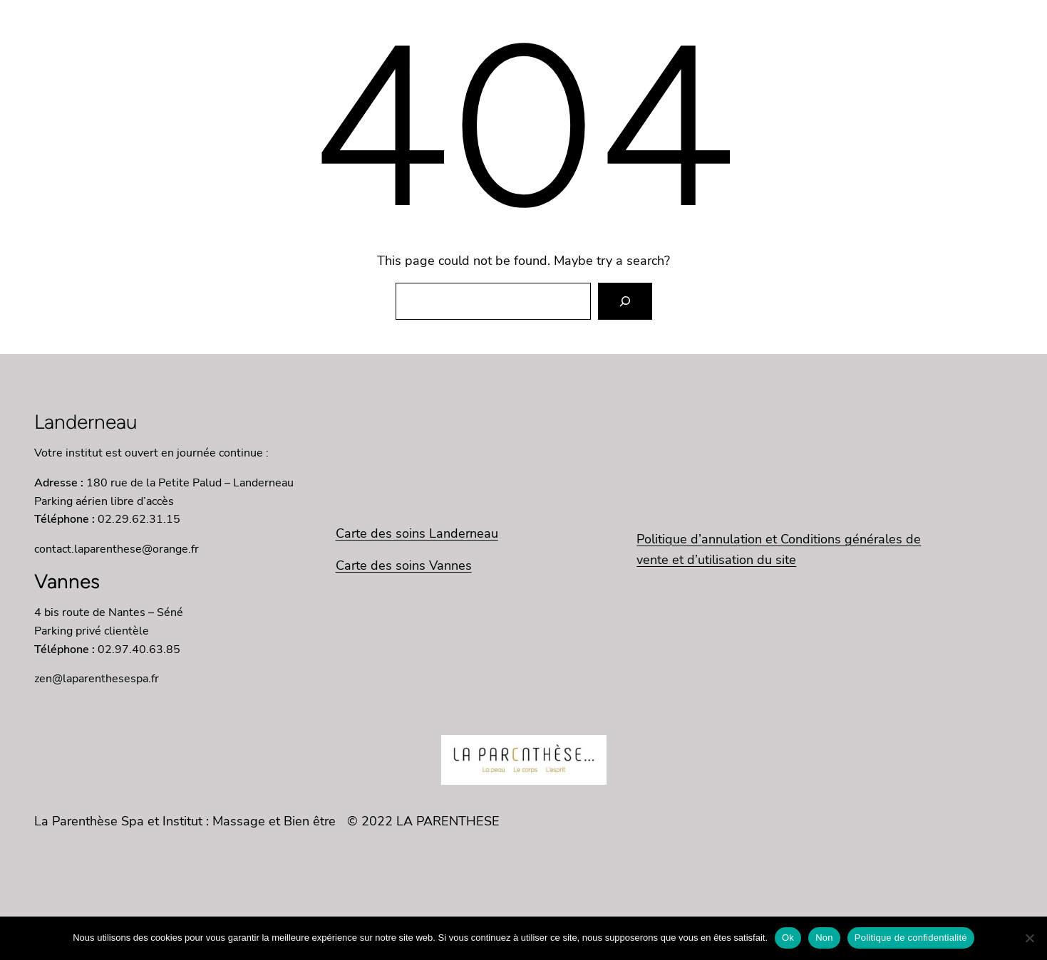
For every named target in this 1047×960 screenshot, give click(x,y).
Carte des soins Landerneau (417, 533)
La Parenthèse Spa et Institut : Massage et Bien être (185, 821)
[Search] (625, 301)
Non (824, 937)
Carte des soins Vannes (404, 565)
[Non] (1029, 938)
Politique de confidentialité (911, 937)
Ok (788, 937)
